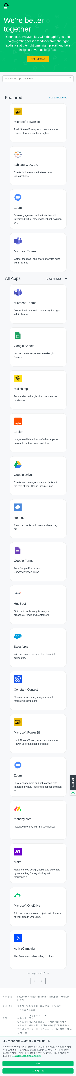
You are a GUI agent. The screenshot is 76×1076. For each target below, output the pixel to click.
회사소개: (7, 1006)
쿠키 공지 (36, 1057)
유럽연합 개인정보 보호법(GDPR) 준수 (48, 1025)
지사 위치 (45, 1006)
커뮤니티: (7, 996)
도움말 (31, 1009)
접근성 (34, 1029)
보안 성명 (22, 1025)
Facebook (22, 996)
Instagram (54, 996)
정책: (4, 1018)
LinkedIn (42, 996)
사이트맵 (21, 1009)
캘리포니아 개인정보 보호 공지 (32, 1022)
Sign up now (38, 58)
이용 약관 (22, 1018)
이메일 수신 (23, 1029)
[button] (72, 785)
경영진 (20, 1006)
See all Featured (58, 97)
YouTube (65, 996)
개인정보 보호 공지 (21, 1057)
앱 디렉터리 (32, 1006)
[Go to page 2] (42, 981)
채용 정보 (56, 1006)
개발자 (20, 1000)
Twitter (32, 996)
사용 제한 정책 (57, 1022)
